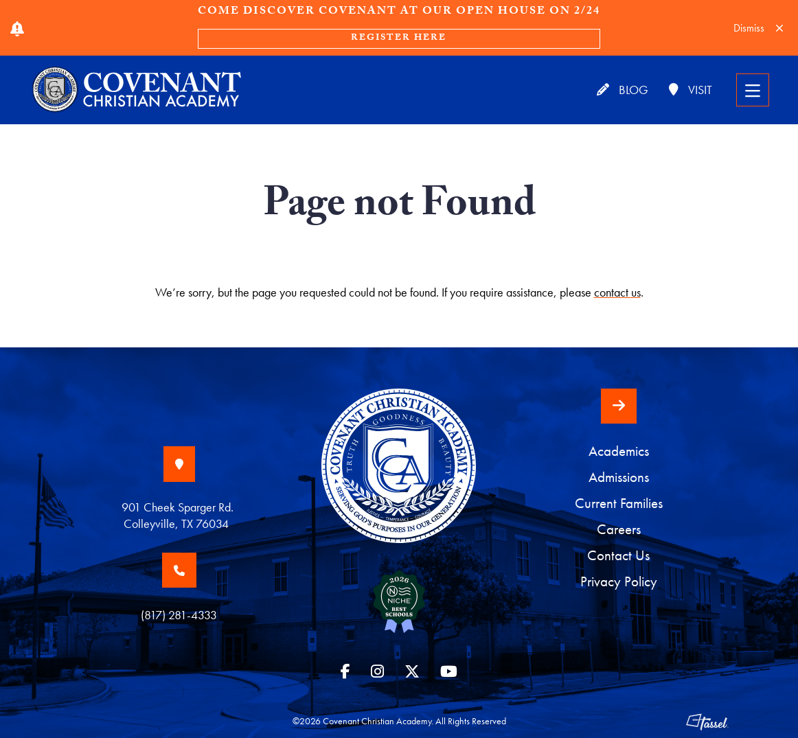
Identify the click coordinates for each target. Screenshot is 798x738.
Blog (622, 89)
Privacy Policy (618, 581)
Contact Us (618, 555)
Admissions (619, 477)
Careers (619, 529)
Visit (690, 89)
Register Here (398, 38)
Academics (619, 451)
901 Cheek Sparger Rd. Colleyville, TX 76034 (179, 515)
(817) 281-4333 (179, 615)
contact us (617, 292)
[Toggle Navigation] (752, 89)
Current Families (619, 503)
